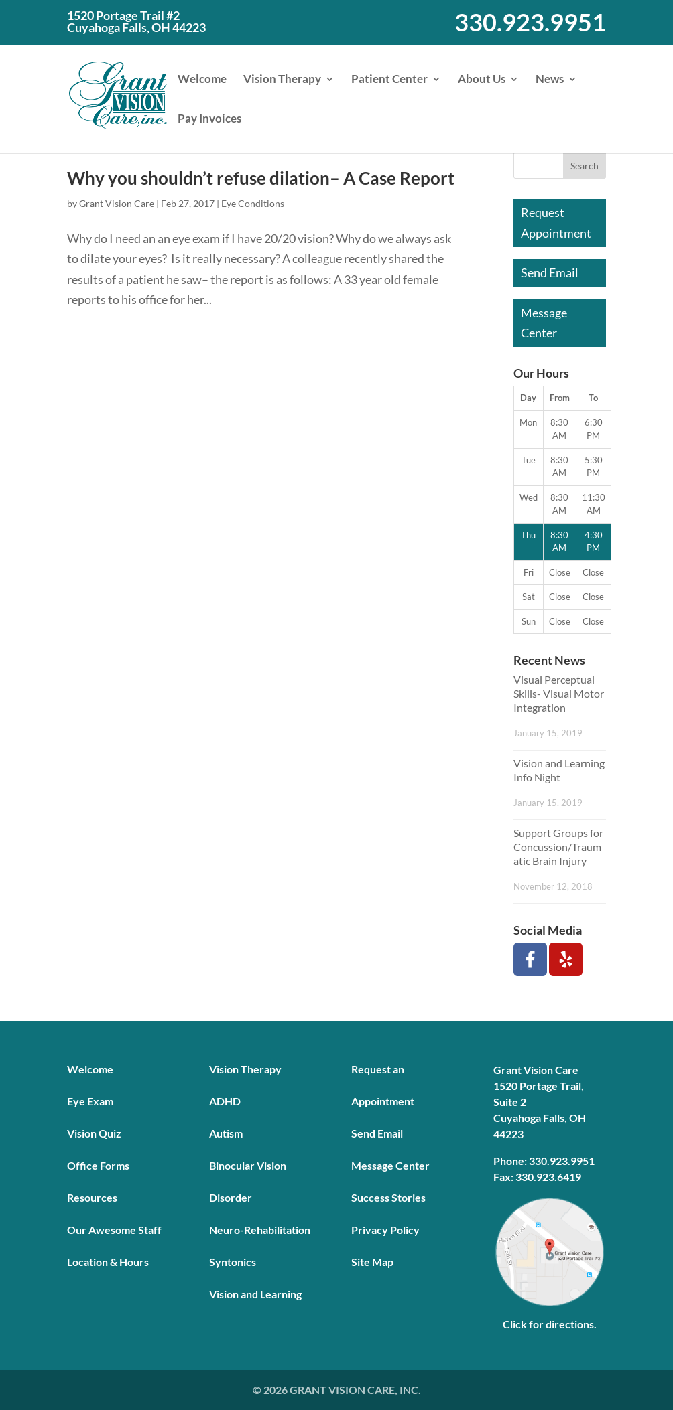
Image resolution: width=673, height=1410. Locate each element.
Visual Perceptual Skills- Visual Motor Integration (558, 693)
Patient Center (389, 80)
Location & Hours (108, 1261)
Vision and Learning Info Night (559, 770)
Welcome (202, 80)
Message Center (544, 323)
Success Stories (388, 1197)
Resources (92, 1197)
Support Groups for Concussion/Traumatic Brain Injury (558, 846)
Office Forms (98, 1165)
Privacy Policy (385, 1229)
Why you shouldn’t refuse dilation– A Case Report (260, 178)
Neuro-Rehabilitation (259, 1229)
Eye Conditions (252, 203)
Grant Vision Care (116, 203)
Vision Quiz (94, 1133)
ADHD (225, 1101)
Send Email (549, 272)
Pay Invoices (209, 119)
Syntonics (232, 1261)
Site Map (372, 1261)
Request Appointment (556, 222)
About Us (481, 80)
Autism (226, 1133)
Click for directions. (550, 1324)
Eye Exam (90, 1101)
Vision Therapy (282, 80)
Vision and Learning (255, 1293)
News (550, 80)
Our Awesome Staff (114, 1229)
